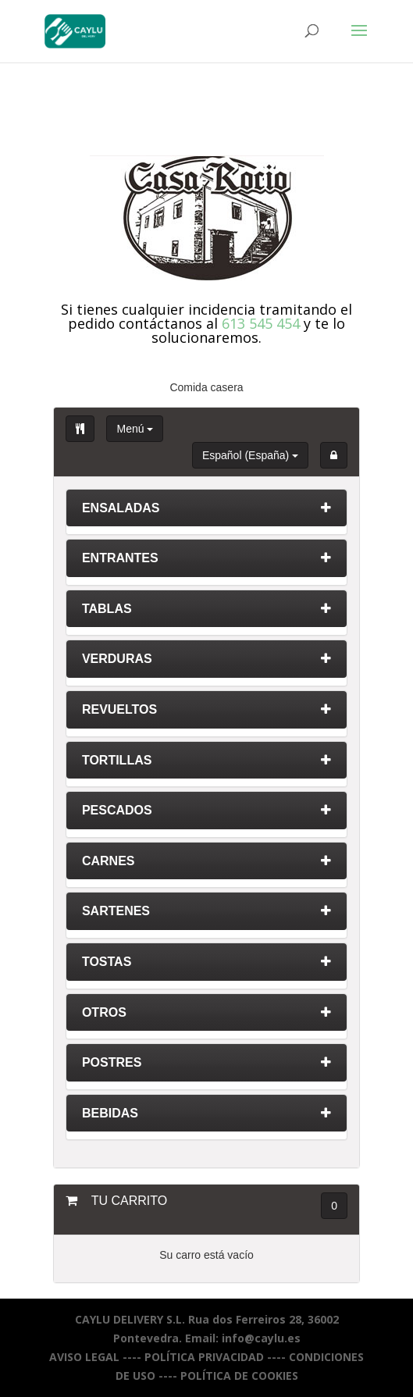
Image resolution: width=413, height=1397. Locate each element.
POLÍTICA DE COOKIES (239, 1375)
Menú (134, 428)
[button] (333, 455)
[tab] (206, 512)
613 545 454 (261, 323)
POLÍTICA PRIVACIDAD (204, 1356)
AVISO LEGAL (84, 1356)
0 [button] (334, 1205)
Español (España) (250, 455)
